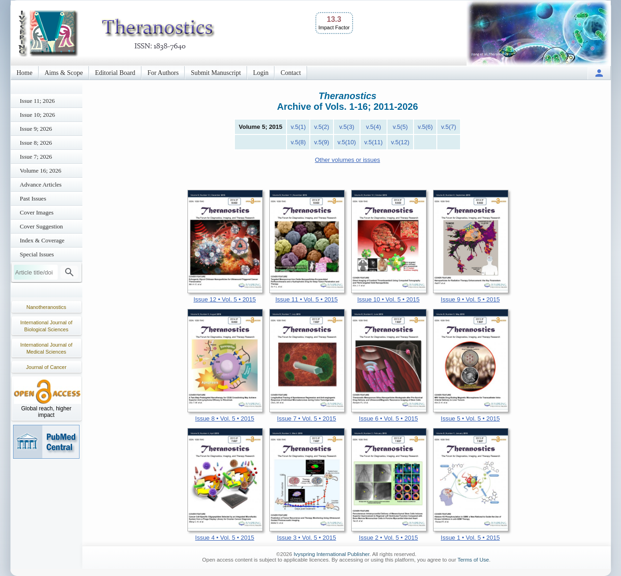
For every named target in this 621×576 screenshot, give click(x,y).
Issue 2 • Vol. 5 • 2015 (388, 537)
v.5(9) (321, 142)
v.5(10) (347, 142)
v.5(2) (321, 126)
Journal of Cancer (46, 367)
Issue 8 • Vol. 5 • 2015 (224, 418)
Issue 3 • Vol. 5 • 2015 (306, 537)
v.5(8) (298, 142)
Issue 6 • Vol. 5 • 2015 (388, 418)
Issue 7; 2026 (36, 156)
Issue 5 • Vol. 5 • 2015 (470, 418)
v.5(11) (373, 142)
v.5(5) (400, 126)
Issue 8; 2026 (36, 142)
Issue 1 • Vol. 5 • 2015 (470, 537)
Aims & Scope (64, 72)
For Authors (163, 72)
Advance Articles (41, 184)
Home (25, 72)
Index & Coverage (42, 240)
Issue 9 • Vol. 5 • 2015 (470, 299)
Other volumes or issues (347, 159)
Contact (290, 72)
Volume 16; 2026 (40, 170)
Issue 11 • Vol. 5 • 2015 (306, 299)
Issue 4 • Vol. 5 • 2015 (224, 537)
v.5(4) (373, 126)
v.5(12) (400, 142)
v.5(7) (448, 126)
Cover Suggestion (41, 226)
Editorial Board (115, 72)
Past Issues (33, 198)
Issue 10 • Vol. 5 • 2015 (388, 299)
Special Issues (37, 254)
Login (260, 72)
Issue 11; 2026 (37, 100)
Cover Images (37, 212)
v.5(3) (346, 126)
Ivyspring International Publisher (331, 554)
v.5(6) (425, 126)
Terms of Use (473, 560)
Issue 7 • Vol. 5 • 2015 (306, 418)
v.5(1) (298, 126)
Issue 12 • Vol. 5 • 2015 (225, 299)
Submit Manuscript (216, 72)
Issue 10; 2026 (37, 114)
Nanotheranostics (47, 307)
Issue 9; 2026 (36, 128)
